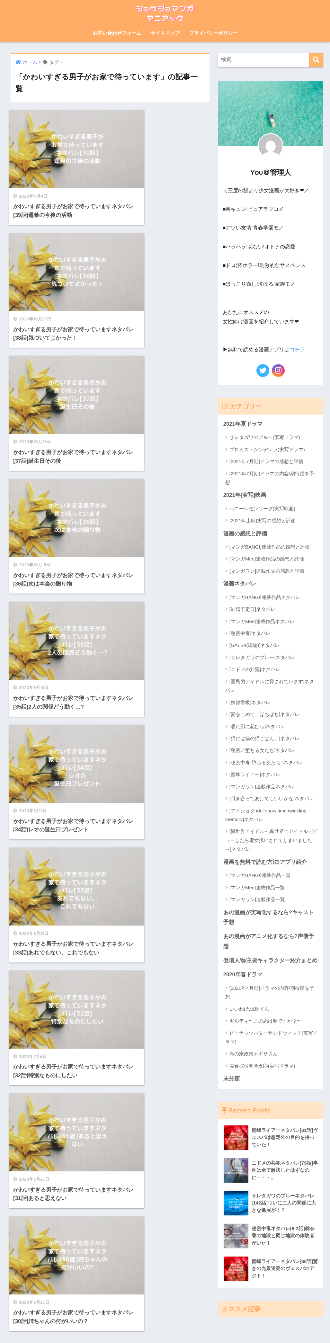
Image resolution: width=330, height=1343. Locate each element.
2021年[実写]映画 (244, 495)
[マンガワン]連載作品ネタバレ (262, 786)
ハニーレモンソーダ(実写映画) (262, 508)
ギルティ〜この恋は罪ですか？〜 (265, 1022)
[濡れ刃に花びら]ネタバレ (257, 726)
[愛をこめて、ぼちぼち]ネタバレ (264, 714)
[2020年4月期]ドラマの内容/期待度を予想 (269, 993)
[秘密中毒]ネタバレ (250, 633)
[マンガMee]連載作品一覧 (257, 888)
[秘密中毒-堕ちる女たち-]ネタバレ (266, 762)
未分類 (231, 1080)
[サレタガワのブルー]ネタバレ (262, 657)
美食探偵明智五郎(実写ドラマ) (262, 1067)
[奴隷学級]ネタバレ (250, 702)
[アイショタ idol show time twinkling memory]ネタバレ (266, 815)
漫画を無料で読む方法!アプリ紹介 (265, 862)
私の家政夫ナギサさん (253, 1054)
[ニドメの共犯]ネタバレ (254, 669)
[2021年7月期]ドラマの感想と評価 (266, 461)
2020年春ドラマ (243, 975)
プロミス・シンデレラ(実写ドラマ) (267, 449)
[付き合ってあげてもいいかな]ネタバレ (271, 798)
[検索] (316, 60)
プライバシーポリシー (213, 33)
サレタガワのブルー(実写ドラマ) (264, 437)
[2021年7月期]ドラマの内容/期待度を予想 (269, 477)
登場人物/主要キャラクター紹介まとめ (270, 961)
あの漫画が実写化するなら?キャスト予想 (268, 917)
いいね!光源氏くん (249, 1009)
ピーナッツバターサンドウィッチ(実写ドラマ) (271, 1038)
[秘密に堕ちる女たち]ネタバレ (262, 750)
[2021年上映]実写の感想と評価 (262, 520)
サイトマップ (165, 33)
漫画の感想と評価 (245, 534)
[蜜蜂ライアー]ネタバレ (254, 774)
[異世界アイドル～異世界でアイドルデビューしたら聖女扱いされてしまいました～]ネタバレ (271, 840)
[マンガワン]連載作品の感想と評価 (266, 571)
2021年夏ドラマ (243, 424)
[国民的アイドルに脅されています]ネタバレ (269, 686)
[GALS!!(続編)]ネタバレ (254, 645)
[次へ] (138, 674)
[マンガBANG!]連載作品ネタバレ (264, 597)
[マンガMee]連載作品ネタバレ (262, 621)
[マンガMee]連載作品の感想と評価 (266, 559)
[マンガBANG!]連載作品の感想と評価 (269, 547)
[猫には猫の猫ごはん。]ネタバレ (264, 738)
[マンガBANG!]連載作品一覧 (259, 875)
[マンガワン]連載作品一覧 (257, 899)
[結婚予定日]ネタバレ (252, 609)
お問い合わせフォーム (117, 33)
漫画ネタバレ (239, 584)
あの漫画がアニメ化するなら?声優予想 (268, 942)
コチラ (297, 349)
